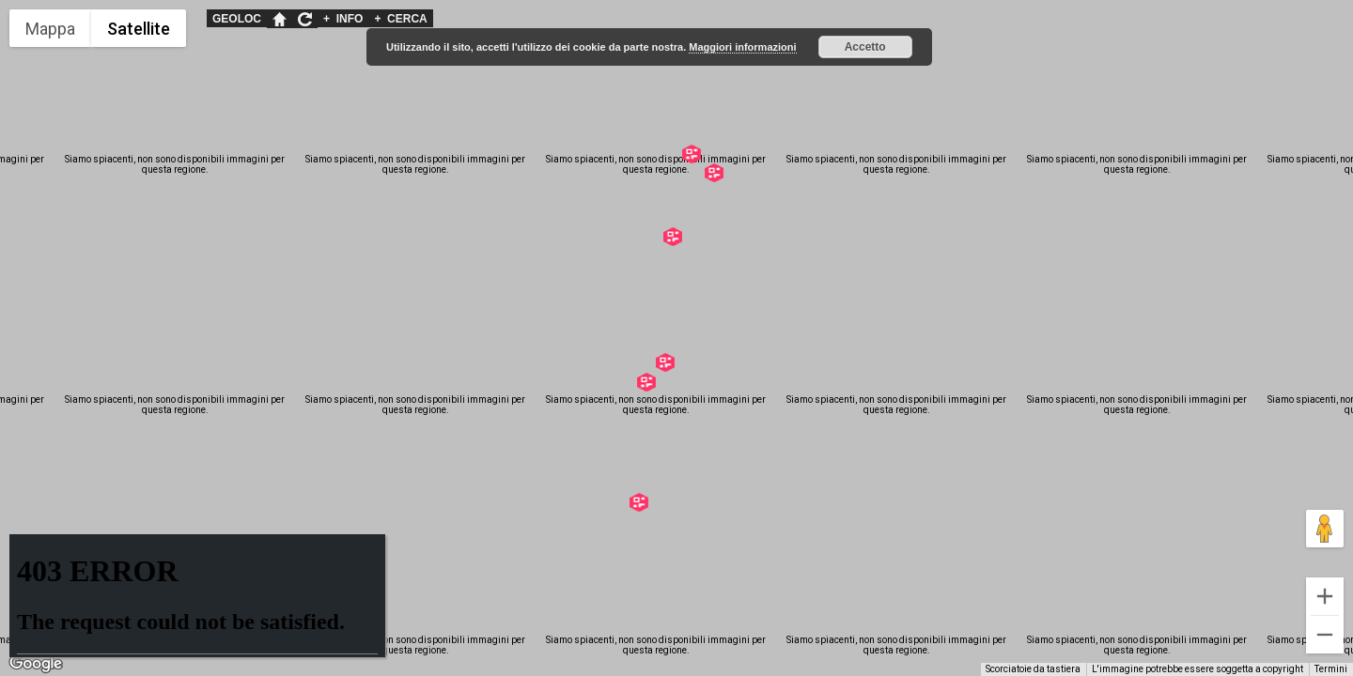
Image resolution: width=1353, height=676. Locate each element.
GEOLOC (236, 18)
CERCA (400, 18)
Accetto (865, 47)
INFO (343, 18)
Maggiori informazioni (742, 47)
